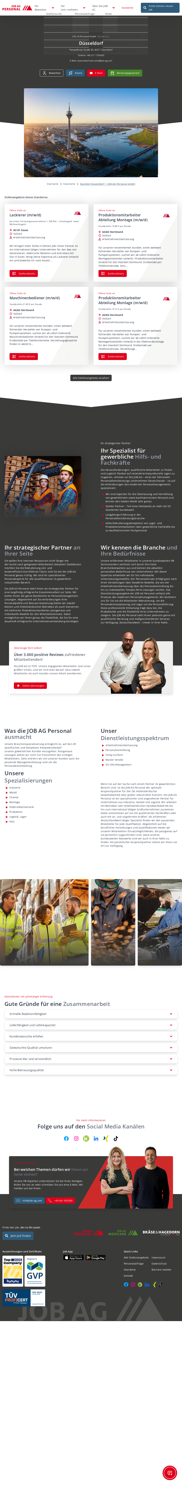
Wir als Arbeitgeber (55, 26)
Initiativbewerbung (55, 41)
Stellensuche (51, 11)
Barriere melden (161, 1265)
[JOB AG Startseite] (17, 5)
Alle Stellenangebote (136, 1253)
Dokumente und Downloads (119, 49)
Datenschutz (159, 1259)
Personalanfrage (82, 11)
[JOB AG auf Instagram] (76, 1134)
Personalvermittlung (56, 49)
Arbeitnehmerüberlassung (60, 34)
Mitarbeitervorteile (55, 19)
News (106, 11)
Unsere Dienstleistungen (87, 19)
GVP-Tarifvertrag (112, 41)
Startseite (52, 179)
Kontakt (107, 26)
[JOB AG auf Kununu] (86, 1134)
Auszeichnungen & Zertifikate (120, 34)
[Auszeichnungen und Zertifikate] (30, 1267)
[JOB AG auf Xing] (106, 1134)
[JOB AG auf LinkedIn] (96, 1134)
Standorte (128, 5)
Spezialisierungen (83, 26)
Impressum (158, 1253)
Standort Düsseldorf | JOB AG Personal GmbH (107, 179)
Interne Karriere (112, 19)
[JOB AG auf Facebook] (66, 1134)
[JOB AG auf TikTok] (116, 1134)
